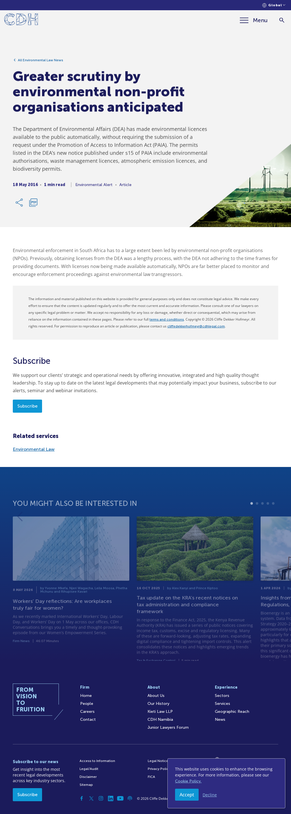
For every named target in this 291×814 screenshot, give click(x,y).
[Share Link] (19, 205)
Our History (158, 703)
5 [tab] (273, 518)
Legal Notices (159, 761)
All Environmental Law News (40, 63)
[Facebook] (81, 798)
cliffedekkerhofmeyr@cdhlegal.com (196, 326)
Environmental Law (34, 449)
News (220, 719)
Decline (210, 795)
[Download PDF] (33, 205)
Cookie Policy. (188, 781)
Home (86, 695)
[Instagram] (100, 798)
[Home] (21, 20)
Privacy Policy (159, 769)
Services (222, 703)
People (86, 703)
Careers (87, 711)
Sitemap (86, 785)
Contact (88, 719)
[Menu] (254, 20)
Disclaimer (88, 777)
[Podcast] (129, 798)
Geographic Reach (232, 711)
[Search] (282, 20)
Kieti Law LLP (160, 711)
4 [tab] (268, 518)
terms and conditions (166, 319)
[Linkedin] (110, 798)
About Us (156, 695)
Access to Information (97, 761)
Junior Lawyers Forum (168, 727)
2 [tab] (257, 518)
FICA (151, 777)
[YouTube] (120, 798)
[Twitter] (91, 798)
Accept (187, 795)
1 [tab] (251, 518)
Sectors (222, 695)
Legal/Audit (89, 769)
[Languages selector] (273, 5)
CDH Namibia (160, 719)
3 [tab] (262, 518)
